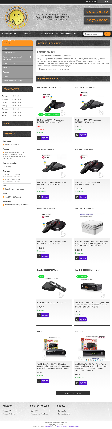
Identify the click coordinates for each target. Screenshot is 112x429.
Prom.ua (66, 423)
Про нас (6, 72)
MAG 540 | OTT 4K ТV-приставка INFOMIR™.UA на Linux (88, 121)
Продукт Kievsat (9, 52)
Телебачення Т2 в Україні (40, 414)
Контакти (6, 68)
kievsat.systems (68, 34)
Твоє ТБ (27, 34)
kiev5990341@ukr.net (13, 197)
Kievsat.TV (7, 411)
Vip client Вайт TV (46, 34)
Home (5, 48)
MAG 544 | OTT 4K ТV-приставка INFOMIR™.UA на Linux (88, 183)
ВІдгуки (5, 76)
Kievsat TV (34, 411)
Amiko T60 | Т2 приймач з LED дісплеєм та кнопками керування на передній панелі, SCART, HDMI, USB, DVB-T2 (92, 305)
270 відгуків (92, 1)
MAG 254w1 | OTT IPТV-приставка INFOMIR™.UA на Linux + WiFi (50, 121)
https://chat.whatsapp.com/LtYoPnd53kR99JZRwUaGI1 (18, 205)
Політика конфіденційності (71, 427)
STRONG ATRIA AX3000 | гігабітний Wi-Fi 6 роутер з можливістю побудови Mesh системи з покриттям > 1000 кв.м (91, 244)
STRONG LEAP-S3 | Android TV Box (51, 303)
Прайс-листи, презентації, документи (12, 58)
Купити (45, 138)
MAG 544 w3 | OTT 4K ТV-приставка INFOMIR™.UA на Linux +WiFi (51, 243)
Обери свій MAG (9, 34)
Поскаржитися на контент (53, 427)
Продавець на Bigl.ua (56, 425)
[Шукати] (107, 34)
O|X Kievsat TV (8, 40)
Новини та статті (9, 63)
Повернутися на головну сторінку (54, 69)
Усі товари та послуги (72, 393)
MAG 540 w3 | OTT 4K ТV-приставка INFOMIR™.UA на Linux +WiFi (51, 183)
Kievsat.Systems (9, 414)
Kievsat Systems (64, 414)
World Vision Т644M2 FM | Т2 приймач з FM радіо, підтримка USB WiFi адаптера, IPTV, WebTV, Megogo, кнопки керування (53, 366)
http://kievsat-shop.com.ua (14, 189)
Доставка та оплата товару (13, 81)
